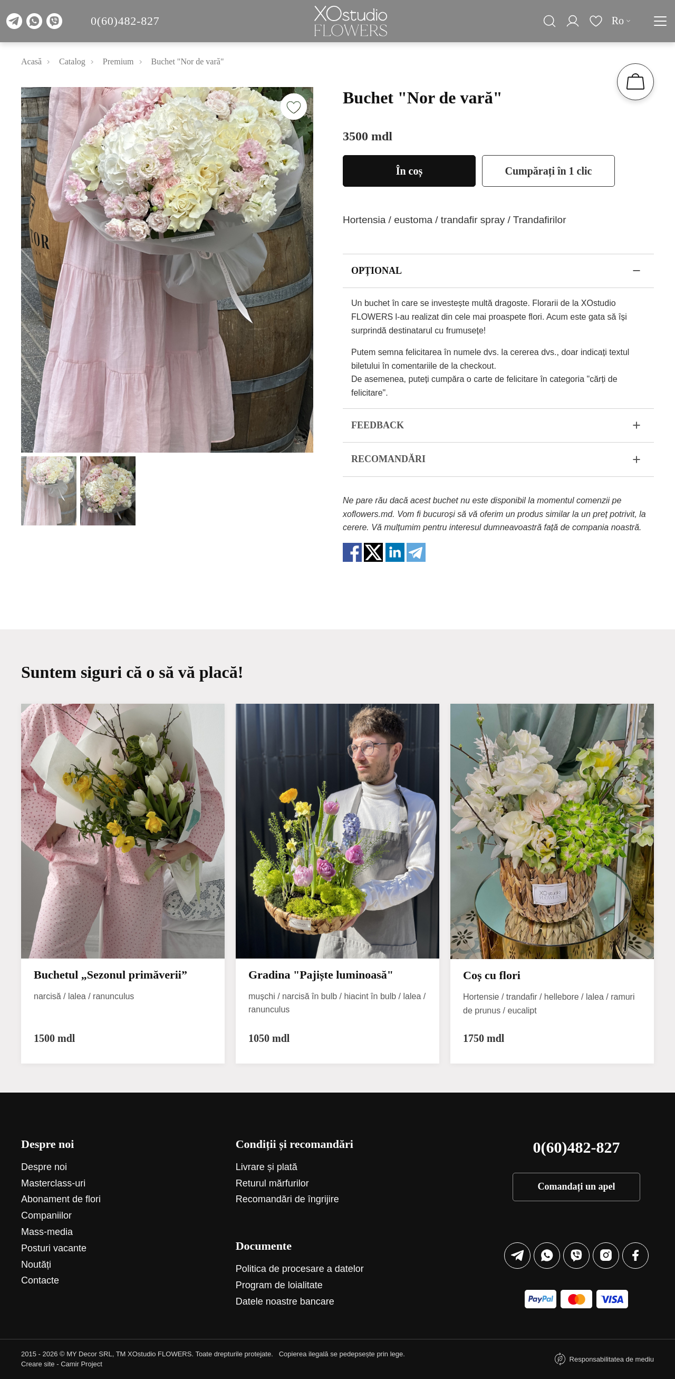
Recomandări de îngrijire (287, 1199)
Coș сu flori (491, 975)
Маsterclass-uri (53, 1183)
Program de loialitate (279, 1285)
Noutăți (36, 1264)
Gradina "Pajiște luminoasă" (320, 974)
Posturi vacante (53, 1248)
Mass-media (47, 1232)
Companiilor (46, 1215)
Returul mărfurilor (272, 1183)
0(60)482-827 (125, 20)
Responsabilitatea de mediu (612, 1359)
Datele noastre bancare (285, 1301)
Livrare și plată (266, 1167)
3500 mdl (367, 136)
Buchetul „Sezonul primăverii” (110, 974)
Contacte (40, 1280)
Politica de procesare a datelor (300, 1268)
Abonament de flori (61, 1199)
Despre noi (44, 1167)
